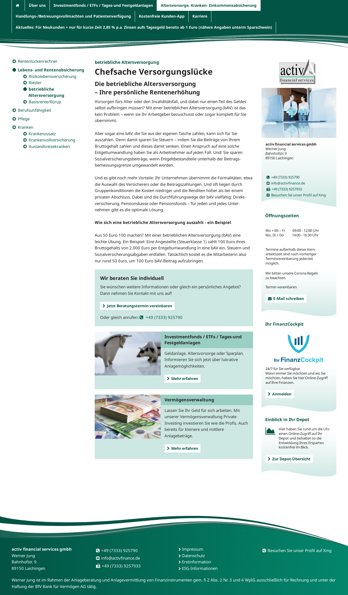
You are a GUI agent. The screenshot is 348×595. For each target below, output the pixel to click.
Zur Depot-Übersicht (289, 458)
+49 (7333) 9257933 (284, 189)
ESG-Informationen (200, 568)
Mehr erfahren (182, 378)
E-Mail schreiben (286, 298)
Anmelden (279, 393)
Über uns (37, 5)
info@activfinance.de (286, 183)
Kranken (25, 127)
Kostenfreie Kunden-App (162, 16)
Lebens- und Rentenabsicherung (51, 69)
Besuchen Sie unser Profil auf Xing (296, 195)
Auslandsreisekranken (49, 146)
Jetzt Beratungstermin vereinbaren (137, 305)
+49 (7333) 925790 (161, 317)
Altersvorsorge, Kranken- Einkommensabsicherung (209, 5)
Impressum (192, 549)
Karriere (199, 16)
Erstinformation (196, 561)
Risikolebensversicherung (52, 76)
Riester (35, 82)
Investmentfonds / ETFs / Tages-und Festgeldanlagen (103, 5)
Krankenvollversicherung (52, 140)
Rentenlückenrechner (37, 61)
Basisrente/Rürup (45, 101)
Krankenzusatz (42, 133)
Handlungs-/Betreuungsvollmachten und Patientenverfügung (73, 16)
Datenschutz (193, 555)
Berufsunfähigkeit (34, 110)
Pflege (23, 118)
